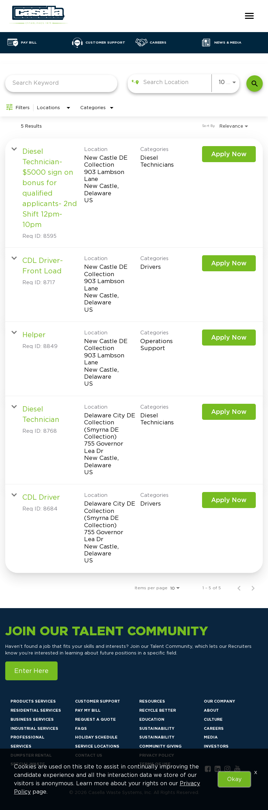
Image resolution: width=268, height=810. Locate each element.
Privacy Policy (156, 755)
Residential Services (35, 710)
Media (211, 737)
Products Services (33, 701)
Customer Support (97, 701)
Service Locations (97, 746)
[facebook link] (208, 769)
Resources (152, 701)
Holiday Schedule (96, 737)
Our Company (219, 701)
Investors (216, 746)
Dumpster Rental (31, 755)
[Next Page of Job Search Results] (253, 588)
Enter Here (31, 670)
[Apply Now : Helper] (229, 338)
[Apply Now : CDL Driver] (229, 500)
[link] (134, 193)
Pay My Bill (87, 710)
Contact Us (88, 755)
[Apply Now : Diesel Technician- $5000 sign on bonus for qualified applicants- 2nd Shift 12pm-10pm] (229, 154)
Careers (214, 728)
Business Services (32, 719)
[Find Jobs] (254, 83)
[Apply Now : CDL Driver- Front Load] (229, 263)
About (211, 710)
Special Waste (27, 764)
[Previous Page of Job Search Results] (239, 588)
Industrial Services (34, 728)
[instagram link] (227, 769)
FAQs (81, 728)
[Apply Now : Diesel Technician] (229, 412)
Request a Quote (95, 719)
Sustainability (156, 728)
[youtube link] (237, 769)
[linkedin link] (218, 769)
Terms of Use (155, 764)
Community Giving (160, 746)
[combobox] (61, 83)
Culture (213, 719)
